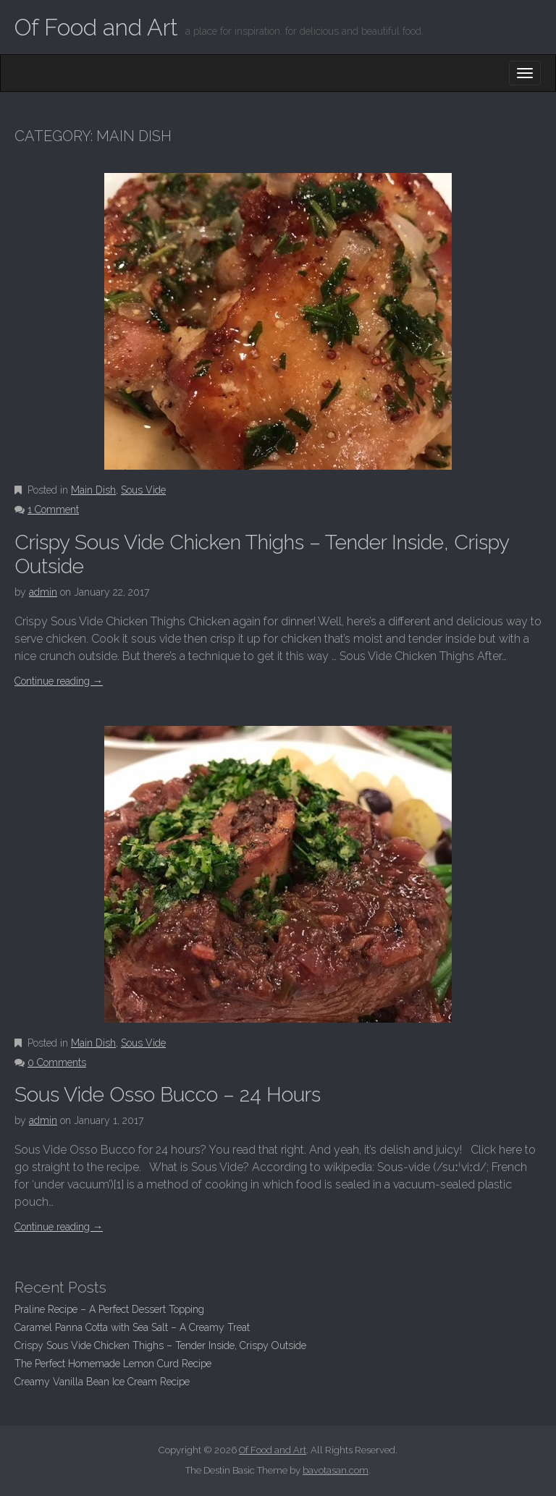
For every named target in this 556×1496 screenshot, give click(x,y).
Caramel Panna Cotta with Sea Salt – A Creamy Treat (132, 1327)
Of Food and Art (96, 27)
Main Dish (93, 490)
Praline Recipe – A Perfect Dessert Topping (109, 1309)
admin (43, 592)
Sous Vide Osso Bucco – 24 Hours (167, 1095)
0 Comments (57, 1062)
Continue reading (58, 681)
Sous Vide (143, 490)
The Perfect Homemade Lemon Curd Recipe (112, 1363)
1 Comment (53, 509)
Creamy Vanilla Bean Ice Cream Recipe (102, 1381)
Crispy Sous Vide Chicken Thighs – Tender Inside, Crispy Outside (160, 1345)
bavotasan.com (335, 1470)
